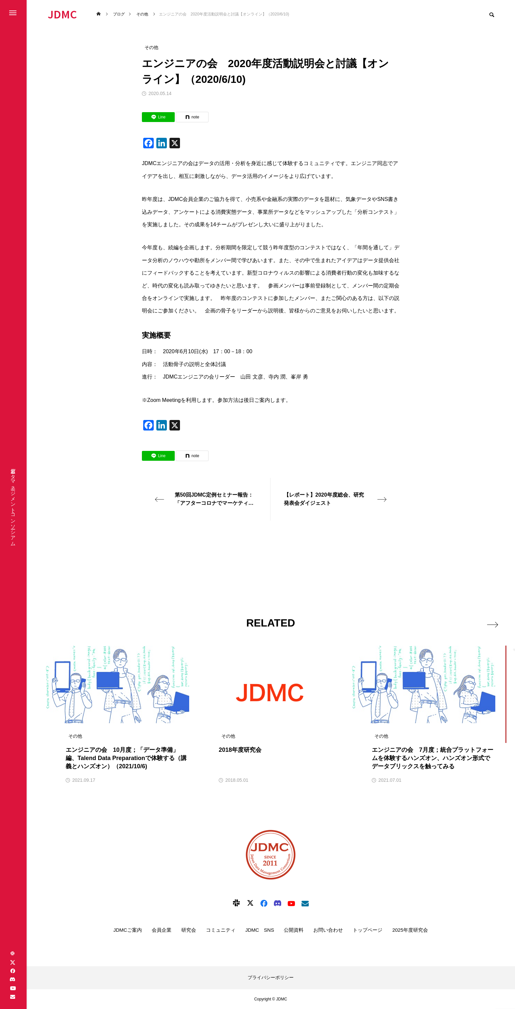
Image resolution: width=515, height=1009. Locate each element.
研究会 (188, 930)
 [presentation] (488, 623)
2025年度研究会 (410, 930)
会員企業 (161, 930)
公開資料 (293, 930)
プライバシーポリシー (271, 977)
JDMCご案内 (127, 930)
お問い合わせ (328, 930)
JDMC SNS (259, 930)
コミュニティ (220, 930)
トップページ (367, 930)
